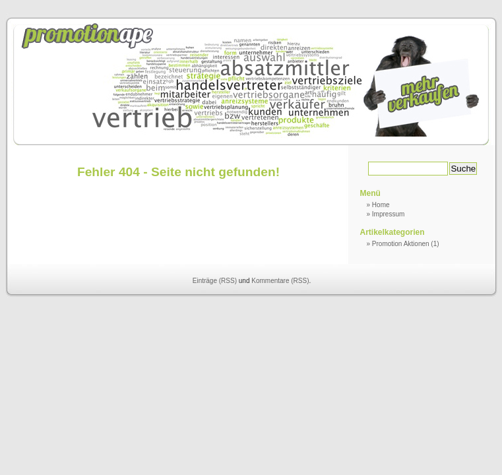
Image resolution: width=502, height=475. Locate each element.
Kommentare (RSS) (280, 280)
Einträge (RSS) (215, 280)
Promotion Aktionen (400, 243)
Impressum (388, 214)
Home (381, 204)
